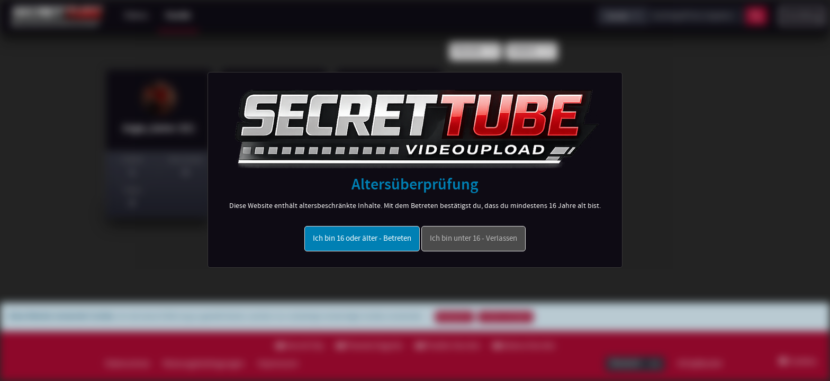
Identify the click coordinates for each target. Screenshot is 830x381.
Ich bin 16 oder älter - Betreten (362, 238)
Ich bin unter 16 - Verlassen (473, 238)
